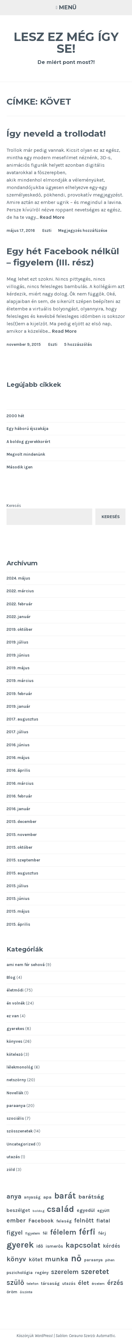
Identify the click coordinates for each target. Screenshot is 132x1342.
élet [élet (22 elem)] (83, 1282)
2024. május (18, 578)
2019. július (17, 642)
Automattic (105, 1335)
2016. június (18, 745)
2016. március (20, 783)
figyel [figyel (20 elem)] (15, 1232)
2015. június (18, 898)
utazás (13, 1156)
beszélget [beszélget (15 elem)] (18, 1210)
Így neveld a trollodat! (56, 133)
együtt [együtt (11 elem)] (103, 1210)
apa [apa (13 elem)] (47, 1197)
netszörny (16, 1080)
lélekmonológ (20, 1067)
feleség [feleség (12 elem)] (64, 1220)
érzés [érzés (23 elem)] (115, 1282)
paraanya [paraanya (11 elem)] (93, 1260)
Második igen (20, 467)
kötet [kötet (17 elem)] (36, 1259)
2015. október (20, 847)
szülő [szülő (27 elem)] (15, 1282)
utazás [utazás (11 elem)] (68, 1283)
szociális (15, 1118)
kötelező (15, 1054)
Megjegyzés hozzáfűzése (82, 230)
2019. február (19, 693)
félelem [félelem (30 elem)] (63, 1232)
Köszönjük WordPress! (34, 1335)
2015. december (22, 821)
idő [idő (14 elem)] (39, 1246)
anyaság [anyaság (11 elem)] (32, 1197)
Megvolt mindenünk (26, 454)
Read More (52, 217)
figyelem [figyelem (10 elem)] (32, 1233)
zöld (11, 1169)
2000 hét (15, 415)
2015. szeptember (23, 860)
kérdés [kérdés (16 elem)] (111, 1246)
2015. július (17, 885)
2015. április (18, 924)
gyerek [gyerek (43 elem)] (20, 1245)
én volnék (16, 1003)
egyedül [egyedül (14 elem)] (86, 1210)
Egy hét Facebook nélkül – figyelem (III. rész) (63, 257)
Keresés (14, 505)
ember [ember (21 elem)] (16, 1220)
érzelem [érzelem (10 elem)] (98, 1283)
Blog (11, 977)
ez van (13, 1016)
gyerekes (15, 1028)
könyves (14, 1041)
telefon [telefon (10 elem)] (33, 1283)
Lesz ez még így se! (66, 42)
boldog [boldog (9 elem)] (38, 1211)
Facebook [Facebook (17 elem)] (41, 1221)
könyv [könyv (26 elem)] (16, 1259)
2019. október (20, 629)
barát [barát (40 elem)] (65, 1196)
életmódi (15, 990)
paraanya (16, 1105)
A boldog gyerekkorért (28, 441)
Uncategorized (21, 1144)
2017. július (17, 732)
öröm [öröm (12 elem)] (12, 1291)
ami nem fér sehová (26, 964)
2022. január (19, 616)
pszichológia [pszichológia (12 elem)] (20, 1272)
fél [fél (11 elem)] (45, 1233)
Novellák (15, 1093)
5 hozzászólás (78, 344)
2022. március (20, 591)
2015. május (18, 911)
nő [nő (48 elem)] (76, 1258)
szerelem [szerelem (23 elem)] (65, 1272)
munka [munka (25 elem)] (56, 1259)
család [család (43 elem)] (60, 1209)
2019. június (18, 655)
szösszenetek (20, 1131)
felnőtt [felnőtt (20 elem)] (84, 1220)
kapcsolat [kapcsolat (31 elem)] (83, 1245)
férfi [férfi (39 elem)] (87, 1232)
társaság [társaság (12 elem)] (50, 1283)
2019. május (18, 668)
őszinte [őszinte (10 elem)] (26, 1292)
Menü (67, 7)
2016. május (18, 757)
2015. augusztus (22, 873)
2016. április (18, 770)
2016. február (19, 796)
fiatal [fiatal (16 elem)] (103, 1221)
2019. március (20, 680)
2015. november (22, 834)
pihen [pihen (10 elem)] (110, 1260)
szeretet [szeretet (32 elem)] (95, 1271)
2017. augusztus (22, 719)
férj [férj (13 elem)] (102, 1233)
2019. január (18, 706)
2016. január (18, 809)
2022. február (20, 604)
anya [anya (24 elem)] (14, 1196)
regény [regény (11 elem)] (41, 1272)
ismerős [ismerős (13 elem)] (54, 1246)
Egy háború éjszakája (27, 428)
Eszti (47, 230)
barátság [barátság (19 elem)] (91, 1196)
